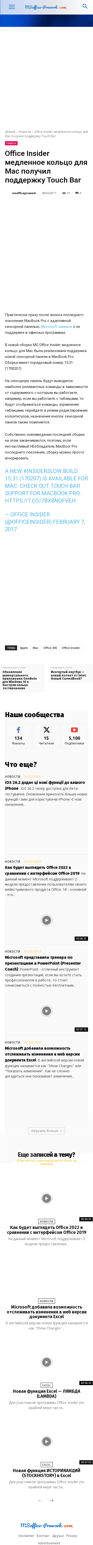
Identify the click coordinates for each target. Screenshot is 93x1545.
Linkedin (51, 1523)
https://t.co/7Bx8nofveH (40, 473)
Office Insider (71, 620)
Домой (10, 132)
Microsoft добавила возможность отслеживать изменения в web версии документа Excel (42, 1026)
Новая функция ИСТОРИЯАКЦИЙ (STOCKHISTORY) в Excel (46, 1446)
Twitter (38, 1531)
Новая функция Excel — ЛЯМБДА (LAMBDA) (46, 1366)
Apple (24, 620)
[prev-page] (40, 1473)
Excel (46, 1358)
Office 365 (50, 620)
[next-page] (52, 1473)
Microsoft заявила (56, 299)
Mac (35, 620)
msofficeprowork (24, 193)
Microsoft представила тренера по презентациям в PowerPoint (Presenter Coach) (43, 936)
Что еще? (21, 737)
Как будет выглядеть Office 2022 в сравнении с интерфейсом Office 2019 (46, 1202)
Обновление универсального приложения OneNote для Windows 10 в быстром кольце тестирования (19, 653)
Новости (25, 132)
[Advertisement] (46, 75)
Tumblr (75, 1523)
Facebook (24, 1523)
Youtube (62, 1531)
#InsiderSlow (42, 444)
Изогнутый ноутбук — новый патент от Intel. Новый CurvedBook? (69, 648)
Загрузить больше (46, 1103)
